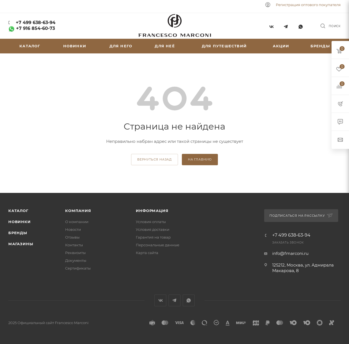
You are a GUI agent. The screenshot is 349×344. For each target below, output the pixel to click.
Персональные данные (157, 245)
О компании (76, 221)
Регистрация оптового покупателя (308, 4)
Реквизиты (75, 252)
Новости (73, 229)
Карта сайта (147, 252)
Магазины (20, 244)
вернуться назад (154, 159)
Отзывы (72, 237)
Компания (78, 210)
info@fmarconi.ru (290, 253)
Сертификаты (78, 268)
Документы (75, 260)
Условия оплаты (151, 221)
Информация (152, 210)
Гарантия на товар (153, 237)
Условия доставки (152, 229)
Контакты (74, 245)
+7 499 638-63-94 (34, 22)
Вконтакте (271, 26)
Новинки (19, 221)
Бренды (17, 233)
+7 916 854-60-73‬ (31, 28)
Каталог (18, 210)
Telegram (286, 26)
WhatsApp (301, 26)
